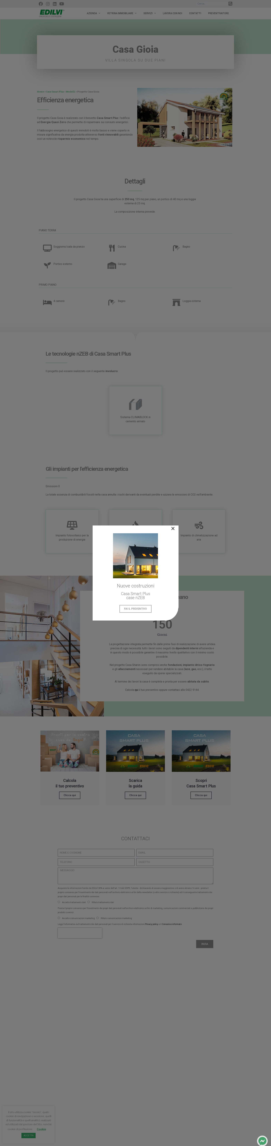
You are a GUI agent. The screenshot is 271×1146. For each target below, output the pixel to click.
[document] (135, 573)
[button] (173, 528)
